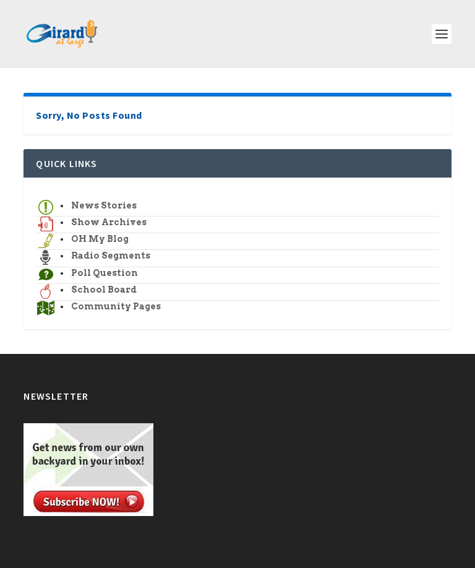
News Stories (104, 205)
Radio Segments (110, 255)
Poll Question (104, 273)
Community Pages (116, 306)
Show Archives (109, 222)
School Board (104, 290)
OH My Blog (100, 239)
